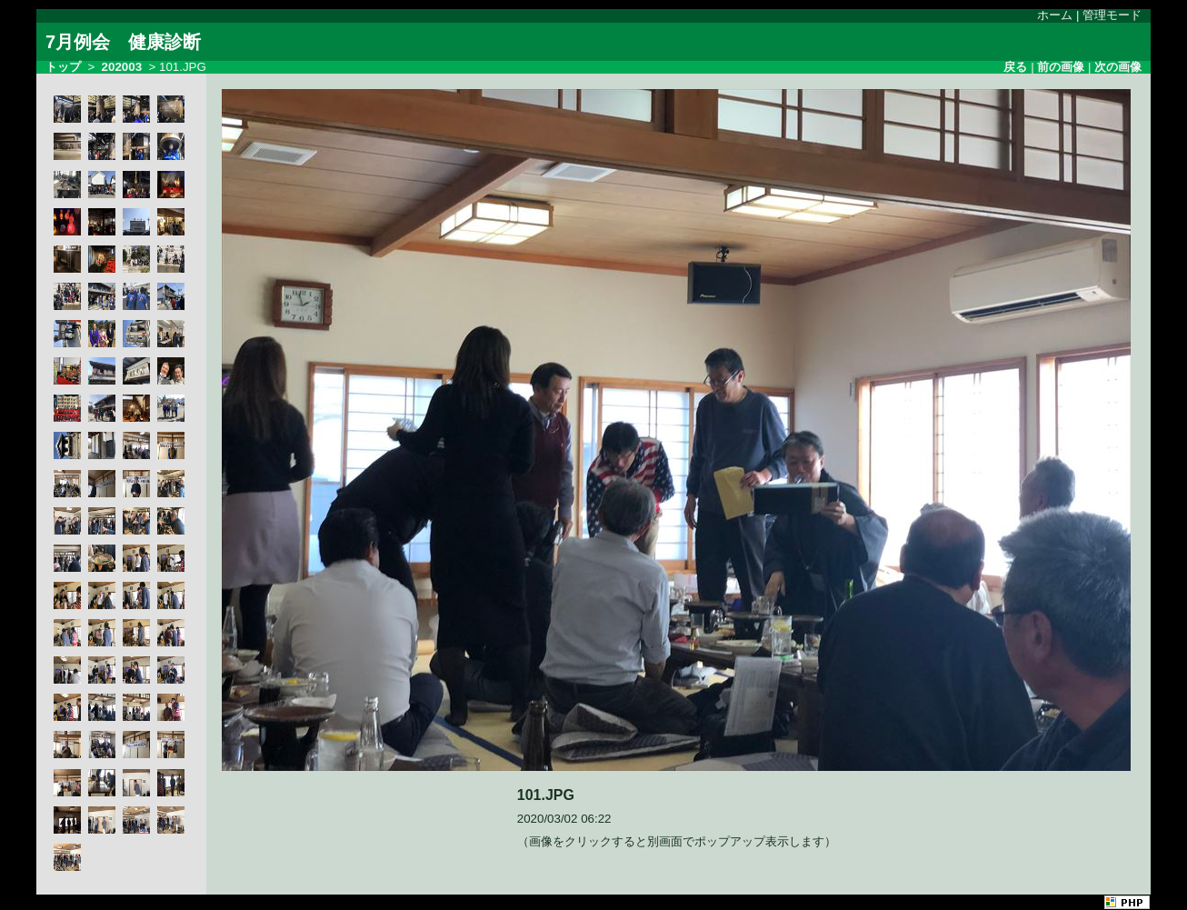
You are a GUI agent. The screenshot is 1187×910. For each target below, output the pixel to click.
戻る (1015, 67)
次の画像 (1118, 67)
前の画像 (1060, 67)
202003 (122, 67)
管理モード (1112, 15)
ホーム (1054, 15)
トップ (63, 67)
